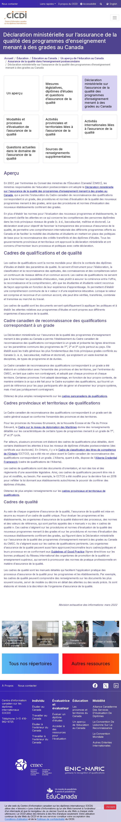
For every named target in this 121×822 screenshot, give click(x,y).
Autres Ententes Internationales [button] (102, 744)
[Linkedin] (116, 685)
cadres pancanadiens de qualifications (84, 396)
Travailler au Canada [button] (39, 717)
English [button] (113, 4)
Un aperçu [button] (14, 93)
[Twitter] (106, 685)
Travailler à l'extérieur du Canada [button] (40, 739)
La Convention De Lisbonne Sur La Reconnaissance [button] (103, 725)
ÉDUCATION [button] (80, 701)
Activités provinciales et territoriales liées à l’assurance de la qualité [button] (59, 126)
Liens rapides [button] (47, 4)
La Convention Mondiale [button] (101, 735)
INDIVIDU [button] (38, 701)
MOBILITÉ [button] (99, 701)
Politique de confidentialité (51, 819)
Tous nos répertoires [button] (30, 663)
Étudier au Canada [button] (38, 708)
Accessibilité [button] (90, 4)
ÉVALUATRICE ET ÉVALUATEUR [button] (61, 704)
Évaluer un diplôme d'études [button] (58, 717)
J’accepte (110, 807)
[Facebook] (95, 685)
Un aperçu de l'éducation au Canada (82, 58)
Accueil (8, 58)
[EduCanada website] (62, 793)
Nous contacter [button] (10, 4)
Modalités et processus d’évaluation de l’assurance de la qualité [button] (18, 126)
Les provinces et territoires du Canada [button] (80, 711)
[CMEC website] (38, 770)
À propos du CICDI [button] (68, 4)
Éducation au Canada (44, 58)
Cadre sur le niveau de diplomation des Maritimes (47, 427)
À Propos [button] (7, 685)
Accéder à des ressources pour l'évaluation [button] (59, 732)
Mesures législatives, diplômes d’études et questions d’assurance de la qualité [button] (59, 93)
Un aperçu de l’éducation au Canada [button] (80, 725)
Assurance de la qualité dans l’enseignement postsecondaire (44, 61)
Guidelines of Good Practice (67, 551)
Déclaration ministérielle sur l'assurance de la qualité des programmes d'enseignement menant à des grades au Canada (58, 191)
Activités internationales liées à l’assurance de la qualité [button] (99, 126)
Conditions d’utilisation (16, 819)
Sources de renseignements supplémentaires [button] (58, 152)
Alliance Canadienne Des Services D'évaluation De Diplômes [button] (105, 711)
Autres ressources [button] (91, 663)
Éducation (23, 58)
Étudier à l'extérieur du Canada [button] (40, 727)
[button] (15, 17)
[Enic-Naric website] (84, 770)
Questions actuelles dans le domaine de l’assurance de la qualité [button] (21, 152)
